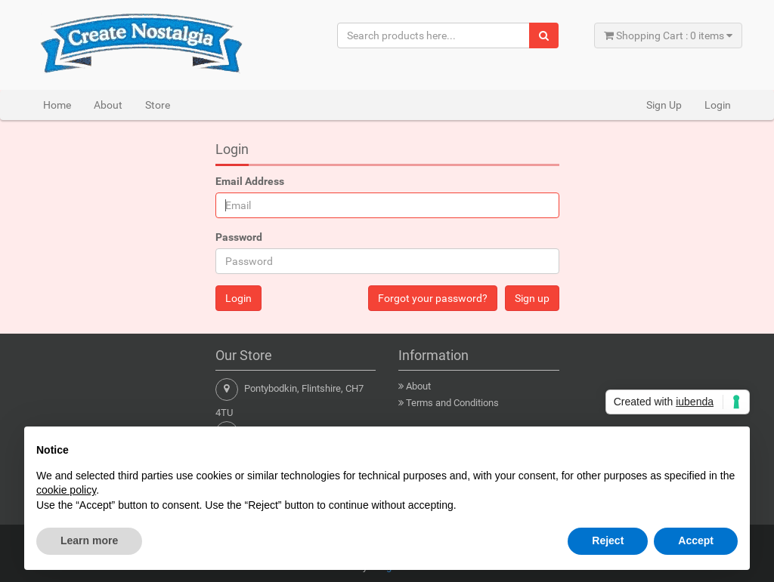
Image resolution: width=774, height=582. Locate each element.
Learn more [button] (89, 540)
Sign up (532, 298)
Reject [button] (608, 540)
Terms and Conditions (452, 402)
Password (238, 237)
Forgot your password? (433, 298)
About (108, 105)
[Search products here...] (434, 35)
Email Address (249, 181)
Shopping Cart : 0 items (668, 35)
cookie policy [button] (66, 490)
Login (717, 105)
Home (57, 105)
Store (157, 105)
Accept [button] (696, 540)
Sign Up (664, 105)
